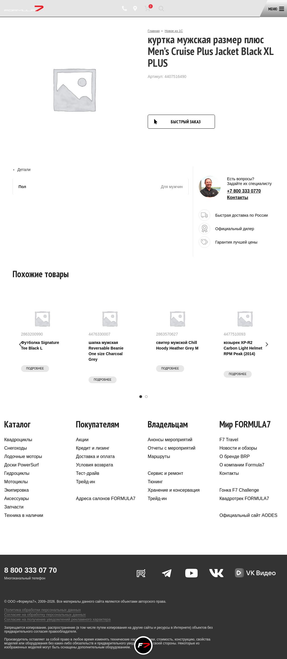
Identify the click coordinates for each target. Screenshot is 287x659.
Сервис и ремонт (165, 473)
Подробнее (35, 368)
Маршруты (159, 456)
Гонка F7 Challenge (239, 490)
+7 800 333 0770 (244, 191)
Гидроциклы (16, 473)
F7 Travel (228, 439)
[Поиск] (161, 8)
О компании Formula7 (241, 465)
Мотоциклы (16, 481)
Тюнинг (155, 481)
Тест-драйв (87, 473)
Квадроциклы (18, 439)
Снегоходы (15, 448)
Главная (154, 31)
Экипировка (16, 490)
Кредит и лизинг (92, 448)
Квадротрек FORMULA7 (244, 498)
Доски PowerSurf (21, 465)
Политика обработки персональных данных (38, 606)
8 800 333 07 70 (30, 570)
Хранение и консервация (174, 490)
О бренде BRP (234, 456)
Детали (24, 169)
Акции (82, 439)
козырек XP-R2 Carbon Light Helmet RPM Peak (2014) (243, 348)
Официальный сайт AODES (248, 515)
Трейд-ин (85, 481)
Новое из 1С (175, 31)
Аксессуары (16, 498)
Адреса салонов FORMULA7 (105, 498)
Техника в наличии (23, 515)
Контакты (237, 197)
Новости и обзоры (238, 448)
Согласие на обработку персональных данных (40, 610)
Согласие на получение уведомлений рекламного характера (51, 614)
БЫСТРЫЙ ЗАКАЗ (186, 121)
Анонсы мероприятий (170, 439)
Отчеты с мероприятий (171, 448)
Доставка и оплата (95, 456)
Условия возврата (94, 465)
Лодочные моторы (23, 456)
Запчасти (14, 507)
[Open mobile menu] (275, 6)
